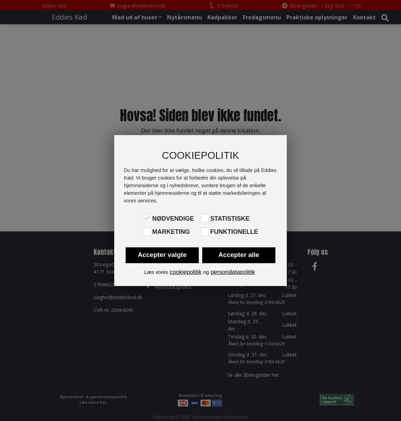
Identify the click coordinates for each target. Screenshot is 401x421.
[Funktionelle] (205, 231)
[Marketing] (147, 231)
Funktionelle (234, 232)
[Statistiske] (205, 218)
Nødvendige (173, 218)
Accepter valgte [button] (162, 254)
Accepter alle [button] (238, 254)
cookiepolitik (185, 272)
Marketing (171, 232)
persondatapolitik (233, 272)
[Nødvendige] (147, 218)
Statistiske (230, 218)
